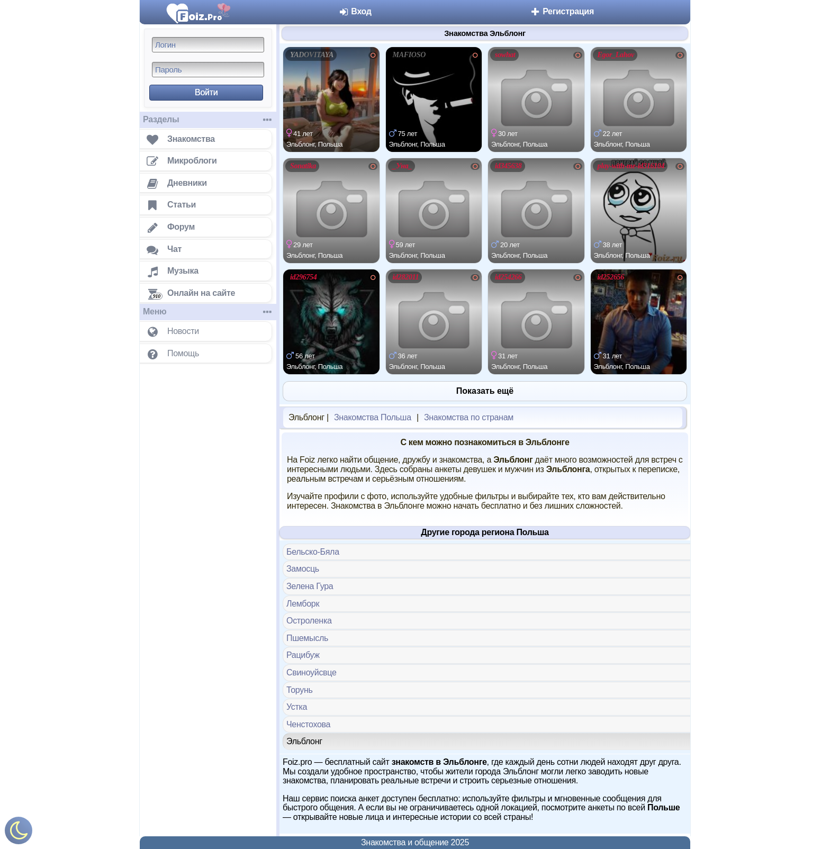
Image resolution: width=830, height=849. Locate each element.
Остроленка (309, 620)
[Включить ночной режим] (18, 833)
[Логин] (208, 44)
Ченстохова (308, 724)
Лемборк (302, 603)
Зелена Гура (309, 586)
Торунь (299, 689)
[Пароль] (208, 69)
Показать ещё (484, 390)
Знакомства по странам (468, 417)
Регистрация (562, 11)
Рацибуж (303, 655)
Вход (355, 11)
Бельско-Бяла (312, 551)
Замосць (302, 568)
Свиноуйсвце (311, 672)
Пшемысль (307, 638)
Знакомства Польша (372, 417)
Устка (296, 706)
